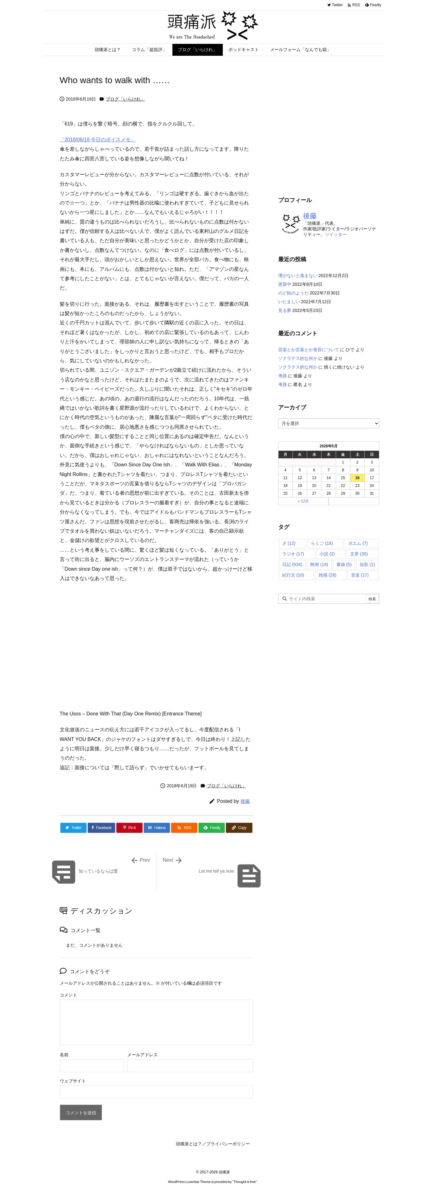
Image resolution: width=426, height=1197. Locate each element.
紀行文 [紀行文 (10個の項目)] (293, 575)
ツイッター (336, 234)
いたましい (289, 301)
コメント (68, 994)
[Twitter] (73, 828)
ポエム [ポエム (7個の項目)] (358, 543)
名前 (64, 1054)
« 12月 (303, 501)
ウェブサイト (73, 1080)
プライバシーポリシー (228, 1143)
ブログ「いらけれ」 (125, 99)
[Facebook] (101, 828)
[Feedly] (212, 828)
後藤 (245, 801)
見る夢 (284, 310)
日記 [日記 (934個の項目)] (292, 564)
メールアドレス (142, 1054)
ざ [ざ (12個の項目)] (289, 543)
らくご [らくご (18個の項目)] (322, 543)
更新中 (284, 284)
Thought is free (245, 1182)
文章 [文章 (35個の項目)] (359, 553)
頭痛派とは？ (189, 1143)
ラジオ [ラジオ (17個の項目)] (293, 553)
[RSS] (184, 828)
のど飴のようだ (293, 292)
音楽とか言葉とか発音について (308, 349)
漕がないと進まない (297, 275)
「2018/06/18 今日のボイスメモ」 (98, 139)
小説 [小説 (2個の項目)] (327, 553)
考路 (282, 375)
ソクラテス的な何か (297, 358)
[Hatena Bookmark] (157, 828)
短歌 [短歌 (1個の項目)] (367, 564)
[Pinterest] (129, 828)
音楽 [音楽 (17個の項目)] (360, 575)
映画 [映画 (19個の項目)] (319, 564)
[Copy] (239, 828)
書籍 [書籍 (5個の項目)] (344, 564)
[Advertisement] (330, 133)
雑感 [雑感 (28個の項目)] (327, 575)
